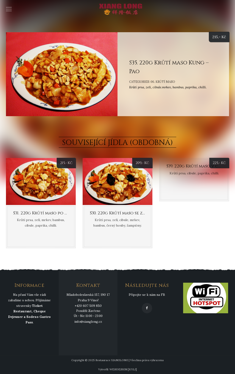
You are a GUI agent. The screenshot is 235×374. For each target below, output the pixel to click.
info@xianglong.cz (88, 321)
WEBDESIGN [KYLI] (123, 369)
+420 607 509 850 (88, 306)
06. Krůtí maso (163, 82)
